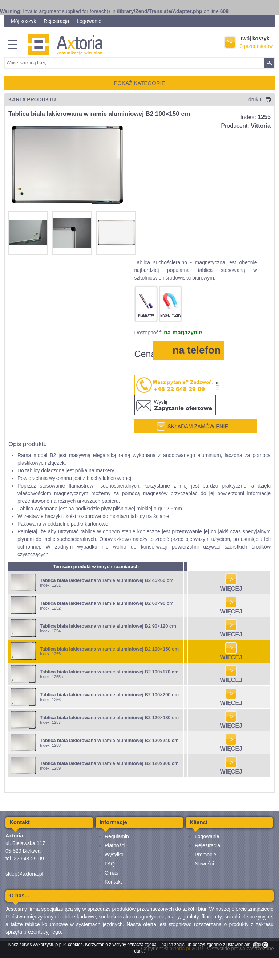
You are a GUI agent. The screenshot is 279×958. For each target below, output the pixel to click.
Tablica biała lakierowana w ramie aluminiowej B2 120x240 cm (109, 740)
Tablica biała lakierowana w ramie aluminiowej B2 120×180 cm (109, 717)
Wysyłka (114, 854)
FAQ (110, 864)
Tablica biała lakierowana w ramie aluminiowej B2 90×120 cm (108, 626)
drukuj (259, 99)
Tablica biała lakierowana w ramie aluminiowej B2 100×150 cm (109, 649)
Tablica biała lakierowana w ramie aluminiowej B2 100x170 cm (109, 671)
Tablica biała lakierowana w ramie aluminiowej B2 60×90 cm (107, 603)
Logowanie (89, 21)
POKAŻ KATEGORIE (139, 83)
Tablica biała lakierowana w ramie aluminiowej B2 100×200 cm (109, 694)
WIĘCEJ (231, 586)
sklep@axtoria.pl (24, 874)
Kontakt (113, 882)
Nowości (204, 864)
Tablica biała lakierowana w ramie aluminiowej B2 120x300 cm (109, 763)
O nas (111, 873)
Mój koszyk (23, 21)
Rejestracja (56, 21)
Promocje (205, 854)
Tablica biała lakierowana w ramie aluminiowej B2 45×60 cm (107, 580)
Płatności (115, 845)
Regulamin (117, 836)
